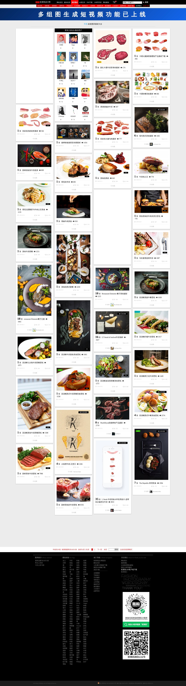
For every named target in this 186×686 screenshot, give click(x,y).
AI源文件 (82, 2)
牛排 (84, 653)
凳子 (84, 594)
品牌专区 (123, 6)
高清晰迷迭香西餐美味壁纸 (110, 381)
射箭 (64, 612)
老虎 (84, 561)
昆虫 (71, 565)
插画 (64, 583)
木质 (84, 650)
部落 (64, 605)
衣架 (64, 653)
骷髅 (77, 632)
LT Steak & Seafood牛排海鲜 (112, 337)
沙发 (77, 572)
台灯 (84, 628)
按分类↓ (40, 6)
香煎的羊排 (65, 182)
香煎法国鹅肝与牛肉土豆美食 (33, 210)
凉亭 (77, 610)
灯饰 (71, 650)
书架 (71, 664)
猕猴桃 (85, 614)
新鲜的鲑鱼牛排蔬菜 (30, 170)
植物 (84, 565)
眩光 (77, 576)
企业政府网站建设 (127, 565)
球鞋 (64, 619)
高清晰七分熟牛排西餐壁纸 (32, 363)
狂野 (64, 585)
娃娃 (64, 621)
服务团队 (124, 563)
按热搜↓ (54, 6)
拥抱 (64, 614)
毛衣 (71, 617)
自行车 (72, 570)
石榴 (77, 650)
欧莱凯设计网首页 (100, 561)
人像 (77, 581)
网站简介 (124, 561)
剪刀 (71, 644)
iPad (77, 605)
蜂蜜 (71, 603)
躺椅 (71, 621)
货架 (71, 610)
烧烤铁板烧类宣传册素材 (71, 143)
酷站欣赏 (67, 2)
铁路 (84, 610)
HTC (71, 605)
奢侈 (77, 594)
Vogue (85, 603)
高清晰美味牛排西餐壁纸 (32, 433)
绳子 (77, 648)
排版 (71, 623)
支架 (77, 637)
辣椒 (71, 662)
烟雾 (77, 646)
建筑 (77, 567)
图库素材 (75, 2)
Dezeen (78, 626)
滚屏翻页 (139, 6)
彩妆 (71, 563)
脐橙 (64, 617)
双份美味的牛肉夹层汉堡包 (149, 216)
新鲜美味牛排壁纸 (29, 474)
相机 (64, 572)
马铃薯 (65, 603)
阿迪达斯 (86, 617)
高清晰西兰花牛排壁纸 (148, 376)
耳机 (84, 570)
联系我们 (124, 572)
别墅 (77, 599)
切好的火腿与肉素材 (108, 139)
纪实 (71, 599)
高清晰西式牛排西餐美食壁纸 (72, 394)
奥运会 (85, 601)
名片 (77, 574)
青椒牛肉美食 (66, 221)
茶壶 (84, 641)
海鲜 (77, 653)
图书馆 (72, 655)
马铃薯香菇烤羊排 (146, 258)
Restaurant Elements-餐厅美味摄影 (114, 294)
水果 (64, 563)
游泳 (71, 612)
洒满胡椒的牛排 (106, 107)
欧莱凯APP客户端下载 (129, 570)
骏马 (64, 644)
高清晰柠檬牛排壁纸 (147, 337)
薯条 (64, 637)
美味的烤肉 (104, 178)
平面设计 (70, 6)
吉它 (84, 648)
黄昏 (64, 630)
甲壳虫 (78, 662)
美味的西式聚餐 (67, 287)
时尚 (71, 594)
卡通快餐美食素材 (146, 94)
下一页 (99, 549)
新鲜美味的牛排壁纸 (69, 505)
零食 (77, 644)
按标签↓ (47, 6)
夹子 (84, 662)
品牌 (71, 578)
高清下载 (131, 6)
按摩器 (65, 648)
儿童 (71, 614)
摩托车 (85, 581)
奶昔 (71, 639)
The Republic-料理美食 (147, 483)
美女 (64, 567)
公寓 (64, 610)
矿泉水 (65, 596)
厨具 (77, 630)
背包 (64, 632)
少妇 (77, 585)
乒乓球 (85, 659)
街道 (71, 590)
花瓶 (64, 646)
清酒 (84, 644)
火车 (84, 623)
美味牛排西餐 (27, 251)
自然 (77, 578)
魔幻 (77, 657)
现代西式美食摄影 (146, 136)
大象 (84, 578)
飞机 (71, 574)
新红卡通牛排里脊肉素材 (110, 68)
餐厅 (64, 626)
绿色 (77, 565)
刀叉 (71, 632)
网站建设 (106, 2)
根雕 (77, 635)
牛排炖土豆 (143, 177)
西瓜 (77, 601)
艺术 (71, 583)
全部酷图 (97, 573)
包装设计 (85, 6)
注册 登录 (146, 6)
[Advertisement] (34, 65)
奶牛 (64, 628)
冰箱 (84, 590)
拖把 (71, 648)
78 (114, 2)
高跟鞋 (85, 599)
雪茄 (64, 664)
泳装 (84, 630)
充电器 (85, 632)
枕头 (84, 637)
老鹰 (71, 635)
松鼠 (71, 601)
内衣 (84, 572)
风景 (77, 563)
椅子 (77, 570)
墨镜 (77, 639)
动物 (84, 563)
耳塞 (84, 619)
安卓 (71, 637)
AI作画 (92, 6)
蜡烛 (71, 630)
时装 (77, 561)
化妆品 (65, 594)
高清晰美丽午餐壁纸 (147, 297)
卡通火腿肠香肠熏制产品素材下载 (152, 56)
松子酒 (65, 662)
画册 (77, 596)
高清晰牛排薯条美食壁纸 (71, 354)
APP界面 (96, 582)
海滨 (77, 608)
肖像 (84, 596)
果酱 (64, 639)
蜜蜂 (77, 612)
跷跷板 (78, 641)
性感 (64, 574)
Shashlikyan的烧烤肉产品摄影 (111, 423)
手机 (84, 592)
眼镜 (77, 619)
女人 (64, 561)
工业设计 (115, 6)
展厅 (77, 655)
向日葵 (65, 590)
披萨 (71, 581)
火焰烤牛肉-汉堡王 (68, 464)
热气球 (85, 635)
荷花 (64, 657)
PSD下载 (89, 2)
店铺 (84, 657)
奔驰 (84, 605)
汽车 (71, 561)
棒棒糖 (72, 626)
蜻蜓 (84, 646)
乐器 (71, 646)
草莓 (71, 619)
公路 (77, 590)
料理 (64, 655)
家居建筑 (108, 6)
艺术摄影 (77, 6)
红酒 (71, 596)
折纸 (84, 626)
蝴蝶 (84, 639)
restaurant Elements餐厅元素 (34, 319)
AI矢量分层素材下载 (100, 565)
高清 (77, 583)
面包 (84, 587)
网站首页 (60, 2)
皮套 (64, 650)
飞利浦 (78, 614)
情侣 (84, 612)
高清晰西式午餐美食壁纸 (149, 415)
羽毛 (71, 659)
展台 (84, 655)
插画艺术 (100, 6)
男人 (71, 585)
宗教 (84, 585)
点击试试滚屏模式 (126, 549)
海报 (64, 623)
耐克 (77, 617)
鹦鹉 (64, 587)
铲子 (77, 628)
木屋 (71, 657)
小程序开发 (98, 2)
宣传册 (85, 574)
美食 (64, 581)
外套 (71, 641)
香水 (64, 608)
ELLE (78, 603)
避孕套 (65, 576)
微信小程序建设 (126, 567)
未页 (105, 549)
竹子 (71, 608)
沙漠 (64, 635)
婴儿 (64, 570)
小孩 (84, 567)
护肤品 (65, 641)
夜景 (84, 608)
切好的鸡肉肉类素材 (30, 131)
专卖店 (65, 659)
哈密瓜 (65, 601)
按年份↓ (62, 6)
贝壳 (71, 653)
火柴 (77, 623)
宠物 (84, 621)
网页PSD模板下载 (99, 567)
